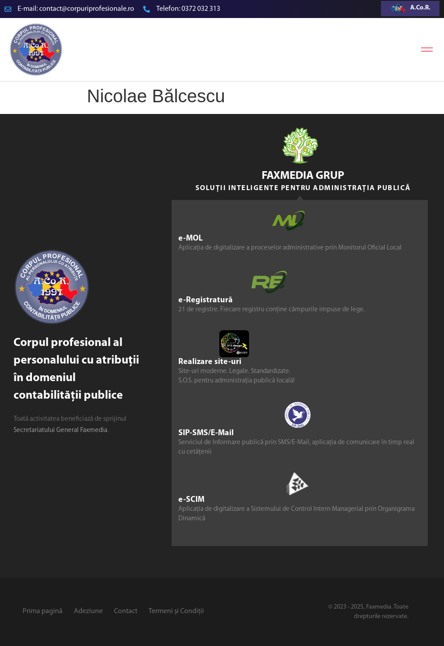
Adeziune (88, 611)
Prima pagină (43, 611)
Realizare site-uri (209, 362)
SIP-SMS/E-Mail (206, 433)
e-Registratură (205, 300)
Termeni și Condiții (176, 611)
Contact (125, 611)
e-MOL (190, 238)
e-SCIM (191, 500)
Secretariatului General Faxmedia (60, 430)
